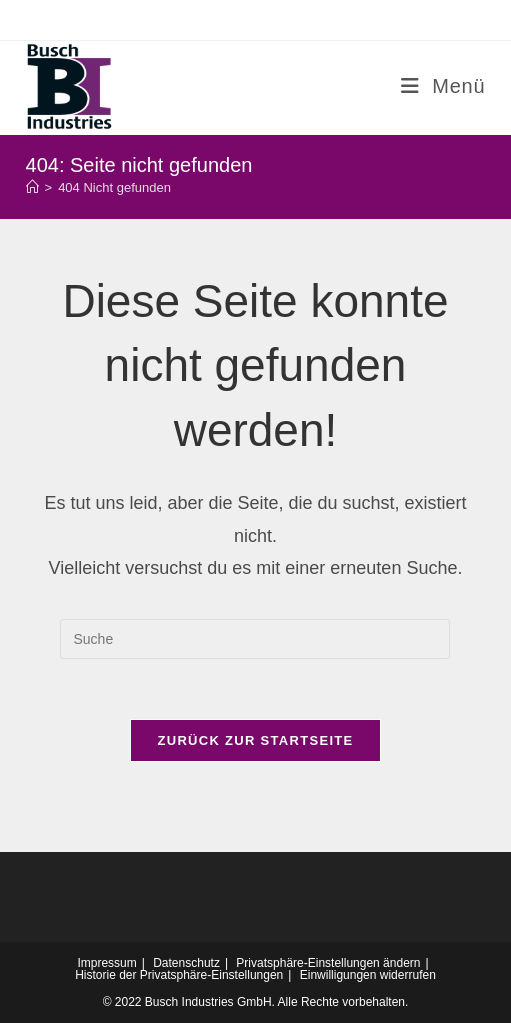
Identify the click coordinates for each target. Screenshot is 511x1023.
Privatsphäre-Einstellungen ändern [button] (328, 963)
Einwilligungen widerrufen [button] (368, 975)
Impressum (106, 963)
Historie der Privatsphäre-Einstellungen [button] (179, 975)
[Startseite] (32, 187)
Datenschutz (186, 963)
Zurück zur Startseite (255, 740)
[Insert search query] (255, 639)
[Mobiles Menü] (443, 86)
